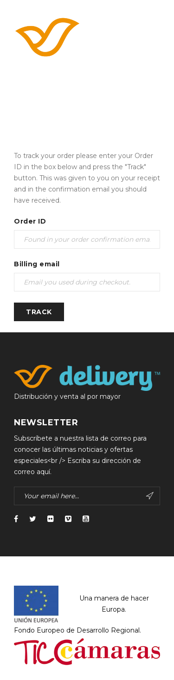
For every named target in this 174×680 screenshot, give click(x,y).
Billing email (37, 264)
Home (24, 107)
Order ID (30, 221)
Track (39, 312)
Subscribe (150, 496)
